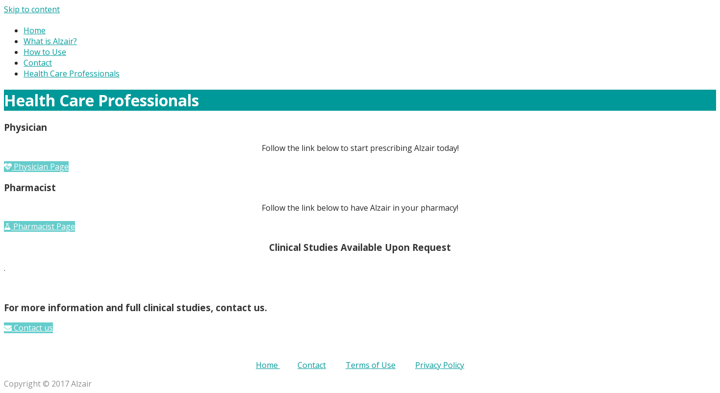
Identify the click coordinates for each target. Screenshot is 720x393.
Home (35, 30)
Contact (38, 62)
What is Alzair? (50, 41)
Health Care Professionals (72, 73)
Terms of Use (371, 365)
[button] (36, 166)
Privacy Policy (439, 365)
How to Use (45, 52)
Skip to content (32, 9)
